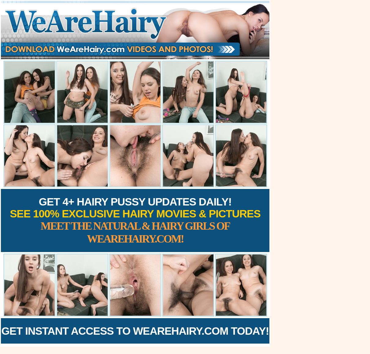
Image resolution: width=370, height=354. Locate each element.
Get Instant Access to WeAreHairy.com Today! (135, 331)
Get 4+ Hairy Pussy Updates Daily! (135, 220)
